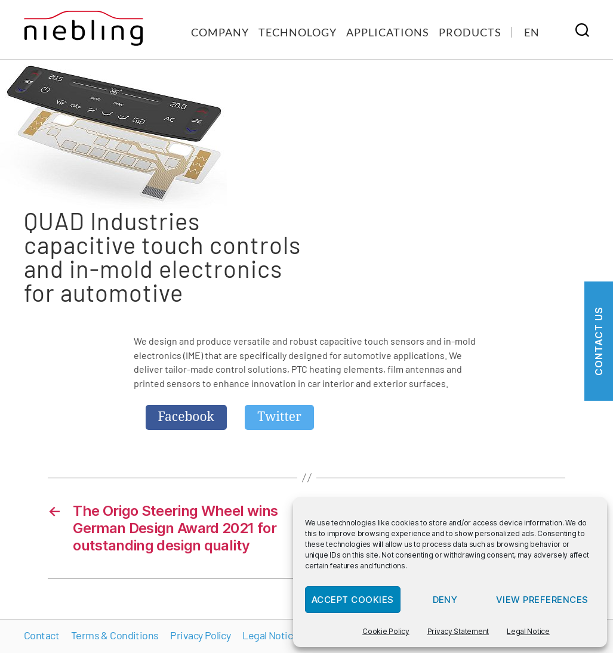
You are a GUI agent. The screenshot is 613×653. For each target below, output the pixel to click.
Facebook (186, 417)
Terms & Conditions (115, 635)
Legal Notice (528, 631)
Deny (445, 599)
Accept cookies (353, 599)
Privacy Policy (200, 635)
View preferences (542, 599)
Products (470, 32)
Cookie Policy (385, 631)
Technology (297, 32)
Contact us (599, 341)
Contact (41, 635)
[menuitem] (532, 32)
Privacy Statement (458, 631)
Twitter (279, 417)
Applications (387, 32)
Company (220, 32)
